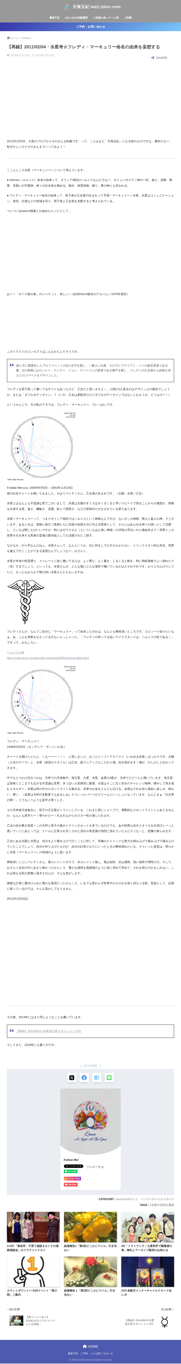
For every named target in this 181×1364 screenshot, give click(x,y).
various (121, 1199)
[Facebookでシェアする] (84, 1078)
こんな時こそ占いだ (101, 1354)
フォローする (95, 1167)
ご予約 (84, 1354)
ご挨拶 (128, 17)
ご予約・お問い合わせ (90, 26)
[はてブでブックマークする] (97, 1078)
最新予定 (54, 17)
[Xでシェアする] (71, 1078)
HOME (90, 1347)
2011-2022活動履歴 (76, 17)
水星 (154, 1205)
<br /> (17, 322)
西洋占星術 (167, 1205)
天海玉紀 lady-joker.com (90, 6)
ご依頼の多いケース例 (106, 17)
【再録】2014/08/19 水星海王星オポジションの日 (48, 1031)
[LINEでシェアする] (110, 1078)
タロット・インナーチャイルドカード (150, 1199)
